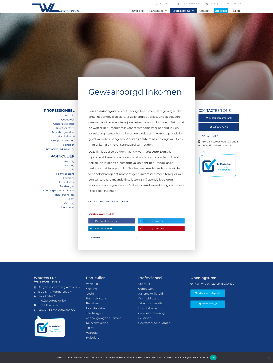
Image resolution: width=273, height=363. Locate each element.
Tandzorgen (67, 186)
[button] (111, 220)
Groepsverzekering (63, 140)
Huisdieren (68, 207)
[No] (268, 357)
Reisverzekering (65, 194)
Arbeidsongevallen (63, 132)
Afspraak (221, 10)
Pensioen (69, 144)
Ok (213, 357)
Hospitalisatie (66, 136)
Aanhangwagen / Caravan (59, 190)
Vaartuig (69, 203)
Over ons (138, 10)
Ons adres (208, 136)
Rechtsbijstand (65, 128)
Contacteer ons (214, 110)
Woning (70, 165)
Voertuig (69, 115)
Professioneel (183, 10)
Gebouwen (68, 119)
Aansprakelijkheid (64, 123)
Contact (204, 10)
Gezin (71, 169)
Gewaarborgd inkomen (60, 149)
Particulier (158, 10)
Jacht (71, 198)
